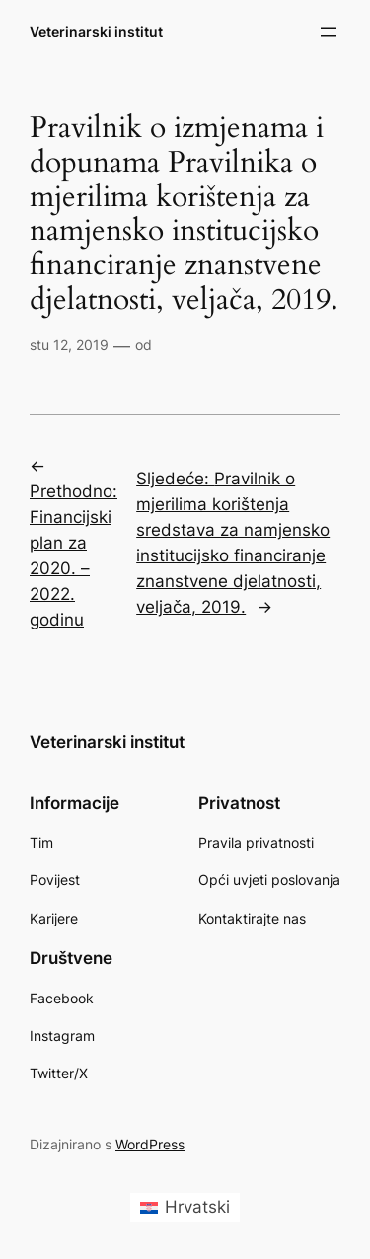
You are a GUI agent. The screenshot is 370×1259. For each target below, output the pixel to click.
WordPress (150, 1144)
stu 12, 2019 (69, 344)
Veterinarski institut (96, 31)
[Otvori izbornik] (328, 31)
